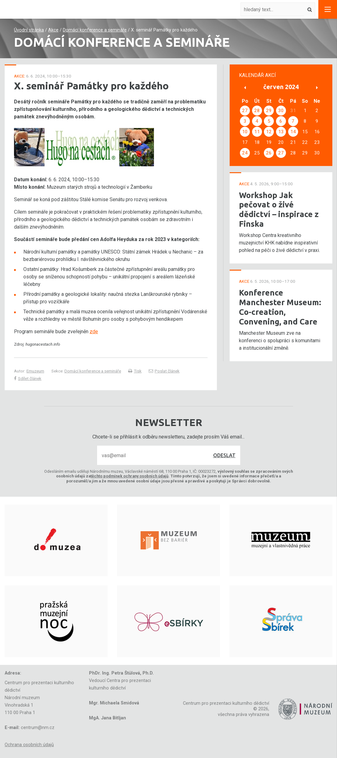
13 (281, 132)
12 (269, 132)
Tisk (135, 370)
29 (269, 110)
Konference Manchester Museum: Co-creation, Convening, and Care (280, 307)
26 (269, 153)
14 (293, 132)
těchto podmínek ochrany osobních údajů (129, 476)
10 (245, 132)
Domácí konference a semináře (95, 30)
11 (257, 132)
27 (245, 110)
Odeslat (224, 455)
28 (257, 110)
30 (281, 110)
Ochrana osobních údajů (29, 744)
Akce (53, 30)
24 (245, 153)
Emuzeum (35, 370)
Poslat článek (164, 370)
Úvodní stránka (29, 30)
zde (94, 331)
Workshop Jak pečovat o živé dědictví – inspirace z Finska (279, 209)
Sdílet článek (27, 378)
